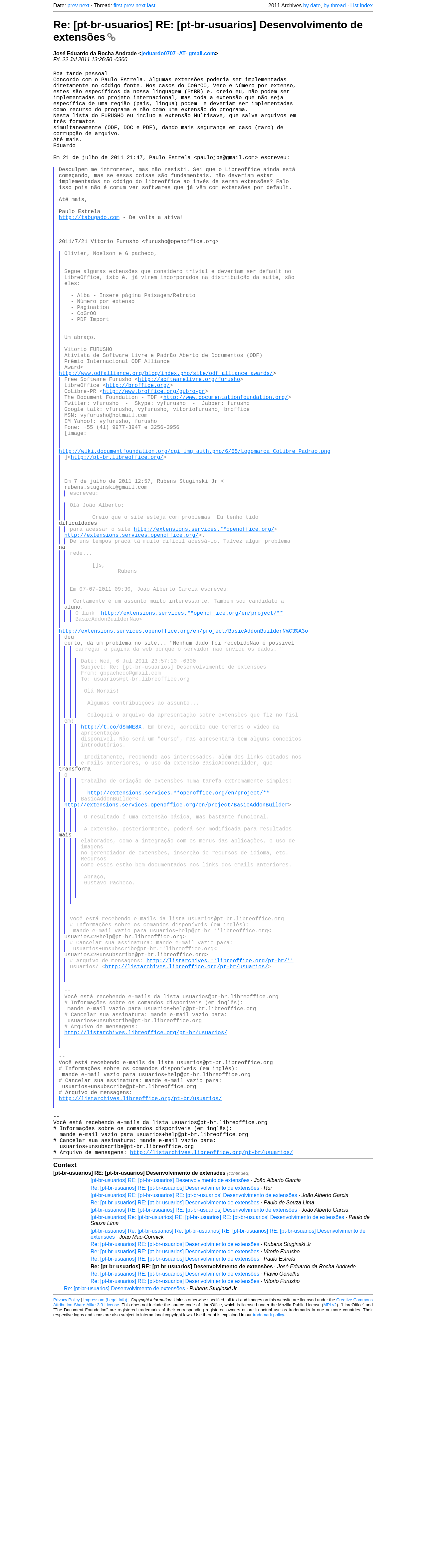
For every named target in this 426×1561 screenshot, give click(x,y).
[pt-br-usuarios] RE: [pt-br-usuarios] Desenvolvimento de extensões (170, 1421)
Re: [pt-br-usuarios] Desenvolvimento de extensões (124, 1529)
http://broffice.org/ (138, 455)
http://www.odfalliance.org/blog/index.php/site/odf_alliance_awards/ (166, 441)
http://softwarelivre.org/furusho (189, 448)
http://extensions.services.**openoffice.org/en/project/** (192, 734)
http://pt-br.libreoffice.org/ (117, 543)
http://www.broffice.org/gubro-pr (154, 463)
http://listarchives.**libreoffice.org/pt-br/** (220, 1158)
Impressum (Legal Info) (105, 1540)
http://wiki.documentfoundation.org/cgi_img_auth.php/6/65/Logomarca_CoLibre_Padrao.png (194, 536)
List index (361, 5)
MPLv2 (330, 1545)
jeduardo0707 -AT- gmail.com (178, 53)
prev (73, 5)
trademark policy (268, 1555)
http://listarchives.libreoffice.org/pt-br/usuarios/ (186, 1166)
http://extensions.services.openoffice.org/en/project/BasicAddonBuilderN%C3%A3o (183, 756)
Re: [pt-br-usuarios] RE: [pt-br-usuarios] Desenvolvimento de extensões (175, 1429)
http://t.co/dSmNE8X (111, 873)
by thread (334, 5)
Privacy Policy (66, 1540)
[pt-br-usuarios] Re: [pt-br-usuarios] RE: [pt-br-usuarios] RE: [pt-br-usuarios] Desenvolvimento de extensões (217, 1458)
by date (311, 5)
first (117, 5)
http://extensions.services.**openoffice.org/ (204, 631)
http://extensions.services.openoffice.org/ (131, 638)
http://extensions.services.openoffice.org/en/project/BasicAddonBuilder (176, 968)
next (84, 5)
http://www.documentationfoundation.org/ (225, 470)
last (151, 5)
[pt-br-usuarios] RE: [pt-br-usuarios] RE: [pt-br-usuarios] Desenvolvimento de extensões (194, 1436)
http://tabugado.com (89, 250)
